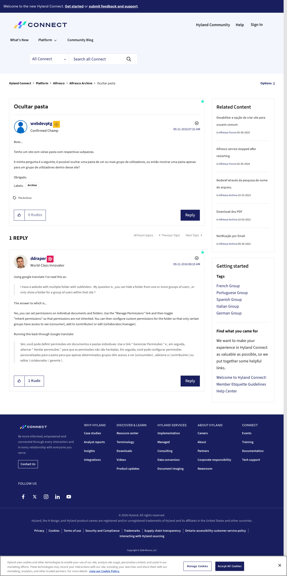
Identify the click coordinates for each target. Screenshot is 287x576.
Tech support (251, 460)
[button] (19, 215)
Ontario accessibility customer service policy (215, 531)
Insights (89, 451)
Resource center (127, 433)
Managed (163, 442)
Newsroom (205, 468)
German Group (229, 313)
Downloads (124, 451)
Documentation (253, 451)
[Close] (280, 565)
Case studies (92, 433)
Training (247, 442)
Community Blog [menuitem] (80, 39)
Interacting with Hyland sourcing (142, 536)
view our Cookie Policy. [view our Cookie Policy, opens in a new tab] (104, 571)
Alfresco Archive (80, 83)
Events (246, 433)
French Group (228, 286)
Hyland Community (213, 25)
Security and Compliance (102, 531)
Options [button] (266, 83)
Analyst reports (94, 442)
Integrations (92, 460)
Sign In (257, 24)
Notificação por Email (230, 236)
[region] (143, 566)
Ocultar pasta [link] (106, 83)
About (202, 442)
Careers (203, 433)
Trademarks (132, 531)
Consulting (164, 451)
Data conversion (168, 460)
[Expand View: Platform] (55, 40)
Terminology (125, 442)
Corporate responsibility (214, 460)
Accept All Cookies (230, 566)
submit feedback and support (113, 6)
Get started (74, 6)
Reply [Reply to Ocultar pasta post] (190, 215)
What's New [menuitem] (19, 39)
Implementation (168, 433)
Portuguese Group (232, 293)
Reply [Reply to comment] (190, 381)
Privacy (39, 531)
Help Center (226, 391)
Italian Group (227, 306)
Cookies (54, 531)
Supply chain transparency (162, 531)
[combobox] (103, 59)
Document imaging (170, 468)
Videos (121, 460)
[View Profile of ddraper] (38, 258)
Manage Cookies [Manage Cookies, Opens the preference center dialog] (197, 566)
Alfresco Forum (228, 133)
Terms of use (72, 531)
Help (240, 25)
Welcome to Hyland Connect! (241, 377)
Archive (32, 185)
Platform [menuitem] (45, 39)
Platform (42, 83)
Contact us (28, 464)
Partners (203, 451)
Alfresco (59, 83)
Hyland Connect (20, 83)
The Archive (25, 198)
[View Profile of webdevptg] (41, 123)
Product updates (128, 468)
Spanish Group (229, 299)
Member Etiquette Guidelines (241, 384)
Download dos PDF (229, 211)
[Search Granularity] (49, 59)
